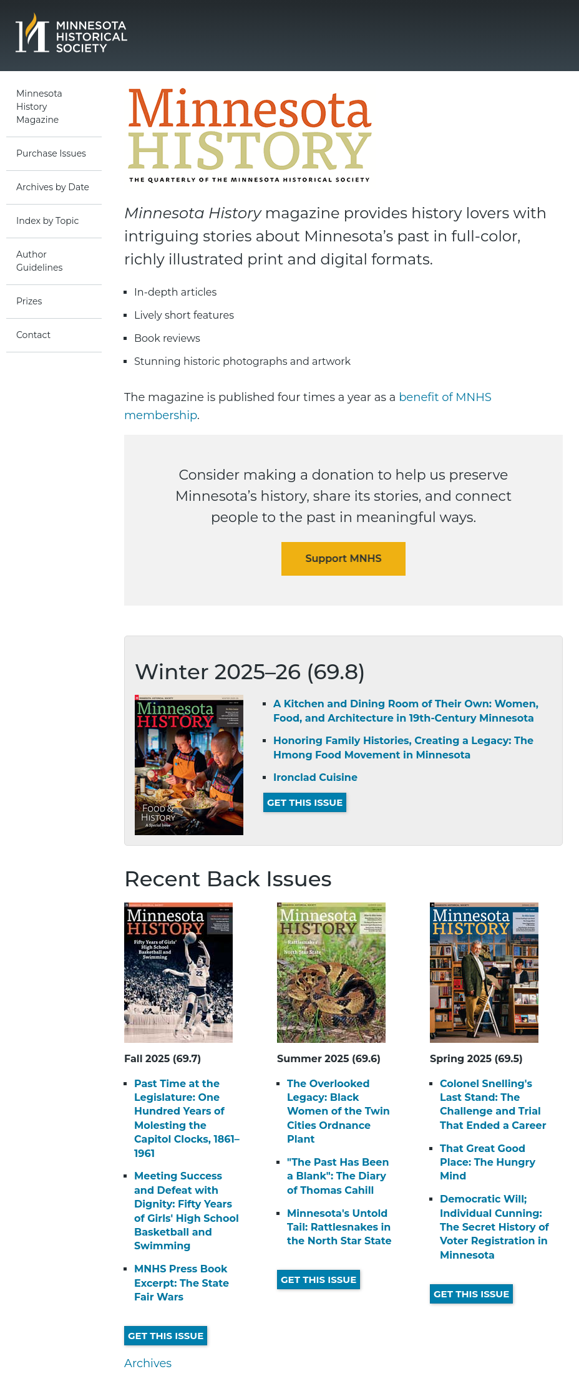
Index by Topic (47, 220)
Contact (33, 335)
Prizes (29, 301)
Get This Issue (305, 802)
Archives (148, 1363)
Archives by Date (52, 187)
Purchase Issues (51, 153)
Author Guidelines (39, 261)
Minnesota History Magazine (39, 106)
